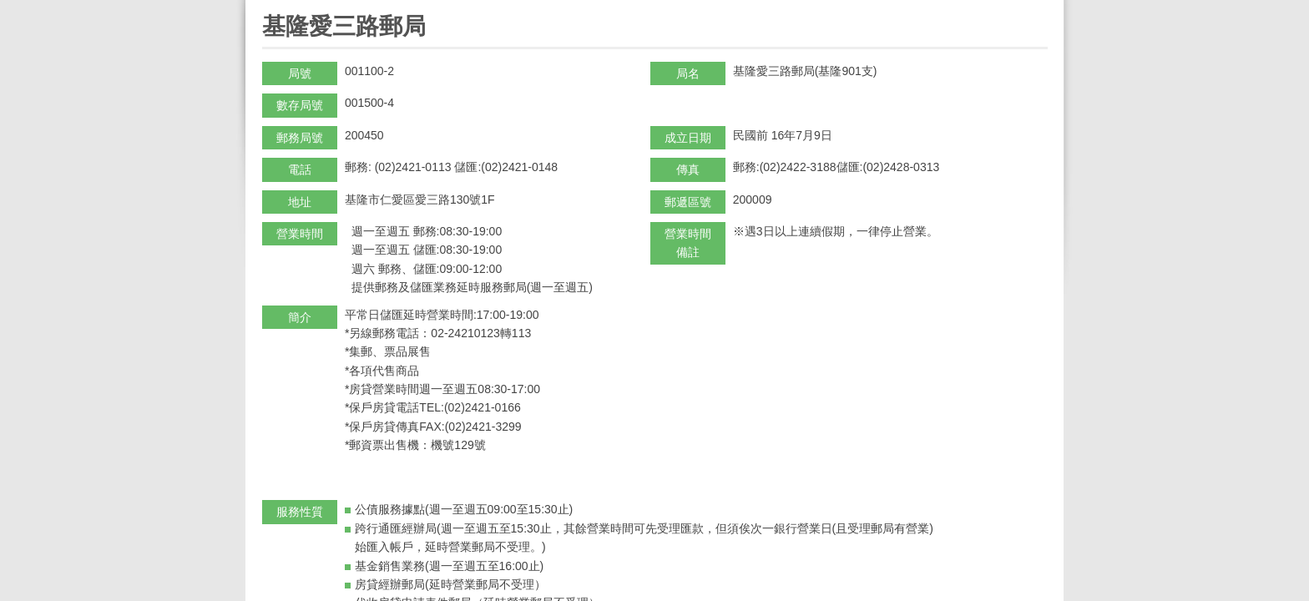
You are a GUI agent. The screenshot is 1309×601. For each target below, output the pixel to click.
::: (267, 7)
